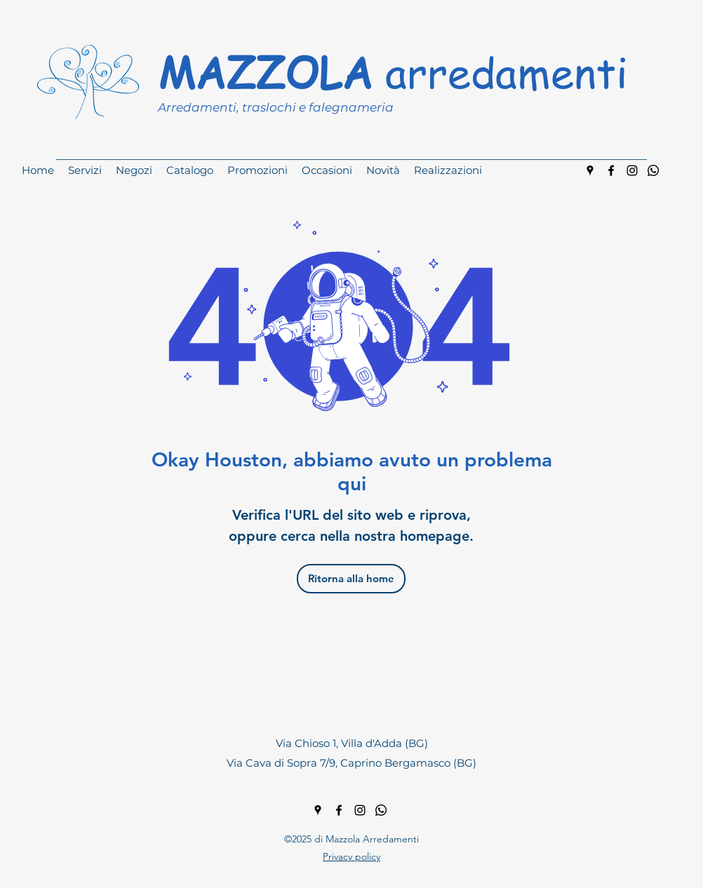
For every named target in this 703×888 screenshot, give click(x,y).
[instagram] (632, 170)
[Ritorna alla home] (351, 578)
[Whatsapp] (653, 170)
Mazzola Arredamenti (372, 839)
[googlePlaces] (590, 170)
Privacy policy (351, 856)
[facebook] (611, 170)
